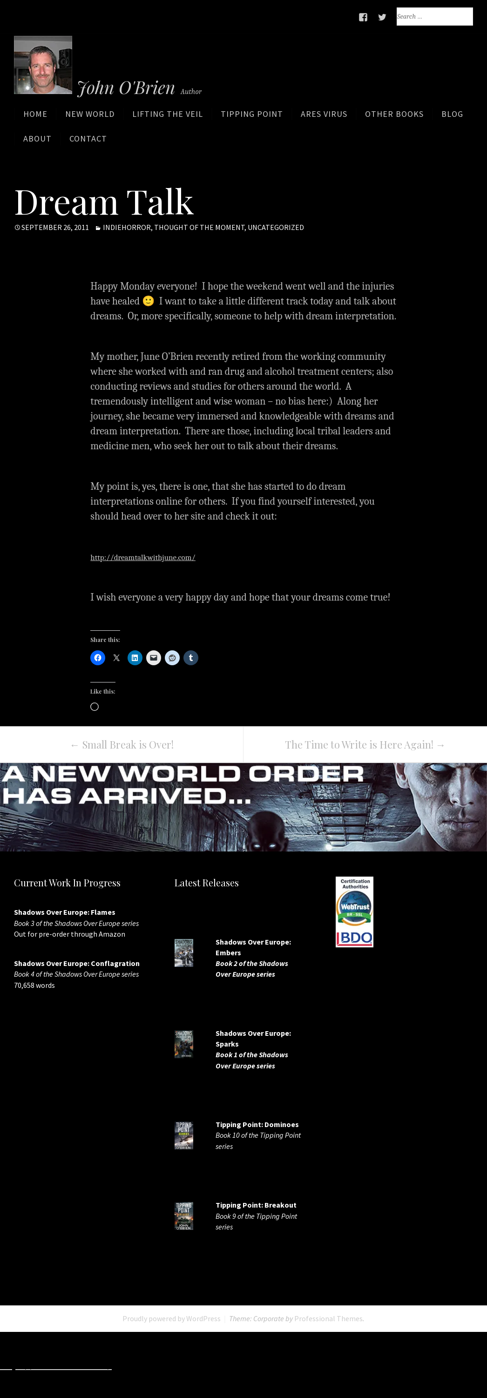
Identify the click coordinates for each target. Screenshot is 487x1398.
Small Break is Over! (122, 745)
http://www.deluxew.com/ (367, 1365)
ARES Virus (324, 117)
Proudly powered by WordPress (171, 1319)
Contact (88, 142)
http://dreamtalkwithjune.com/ (158, 557)
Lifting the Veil (167, 117)
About (37, 142)
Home (35, 117)
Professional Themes (328, 1319)
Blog (452, 117)
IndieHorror (127, 227)
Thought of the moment (199, 227)
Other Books (394, 117)
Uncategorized (276, 227)
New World (90, 117)
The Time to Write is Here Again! (365, 745)
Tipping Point (252, 117)
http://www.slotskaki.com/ (252, 1365)
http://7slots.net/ (153, 1365)
